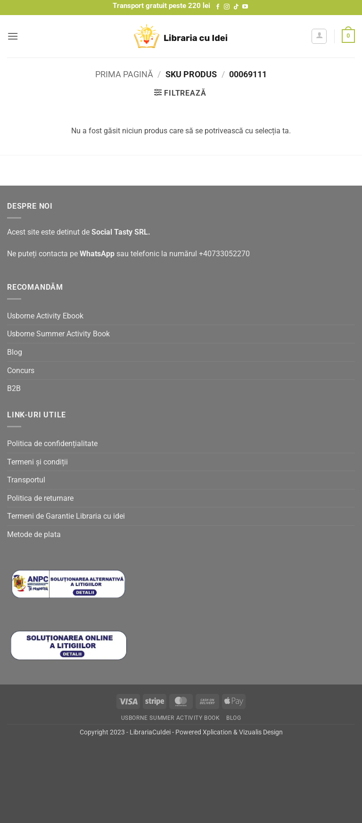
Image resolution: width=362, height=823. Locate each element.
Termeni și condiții (37, 461)
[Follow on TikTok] (236, 7)
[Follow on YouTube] (245, 7)
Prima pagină (124, 74)
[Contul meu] (319, 36)
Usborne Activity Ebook (45, 315)
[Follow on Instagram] (227, 7)
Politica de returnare (40, 498)
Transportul (26, 479)
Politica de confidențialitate (52, 443)
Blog (14, 352)
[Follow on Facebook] (218, 7)
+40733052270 (224, 253)
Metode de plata (34, 534)
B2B (14, 388)
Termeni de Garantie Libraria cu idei (66, 516)
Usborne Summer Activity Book (58, 333)
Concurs (20, 370)
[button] (12, 36)
